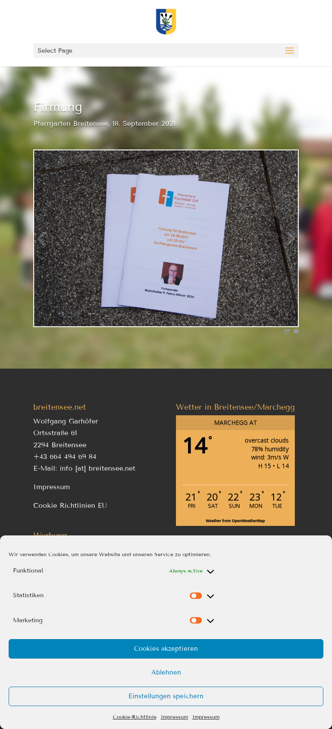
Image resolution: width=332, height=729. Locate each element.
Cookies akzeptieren (166, 649)
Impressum (174, 716)
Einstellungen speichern (166, 696)
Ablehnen (166, 672)
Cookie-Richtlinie (134, 716)
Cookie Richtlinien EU (70, 505)
